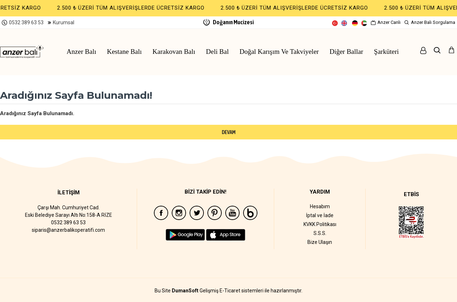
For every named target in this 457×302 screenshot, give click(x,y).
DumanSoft (185, 290)
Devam (229, 132)
